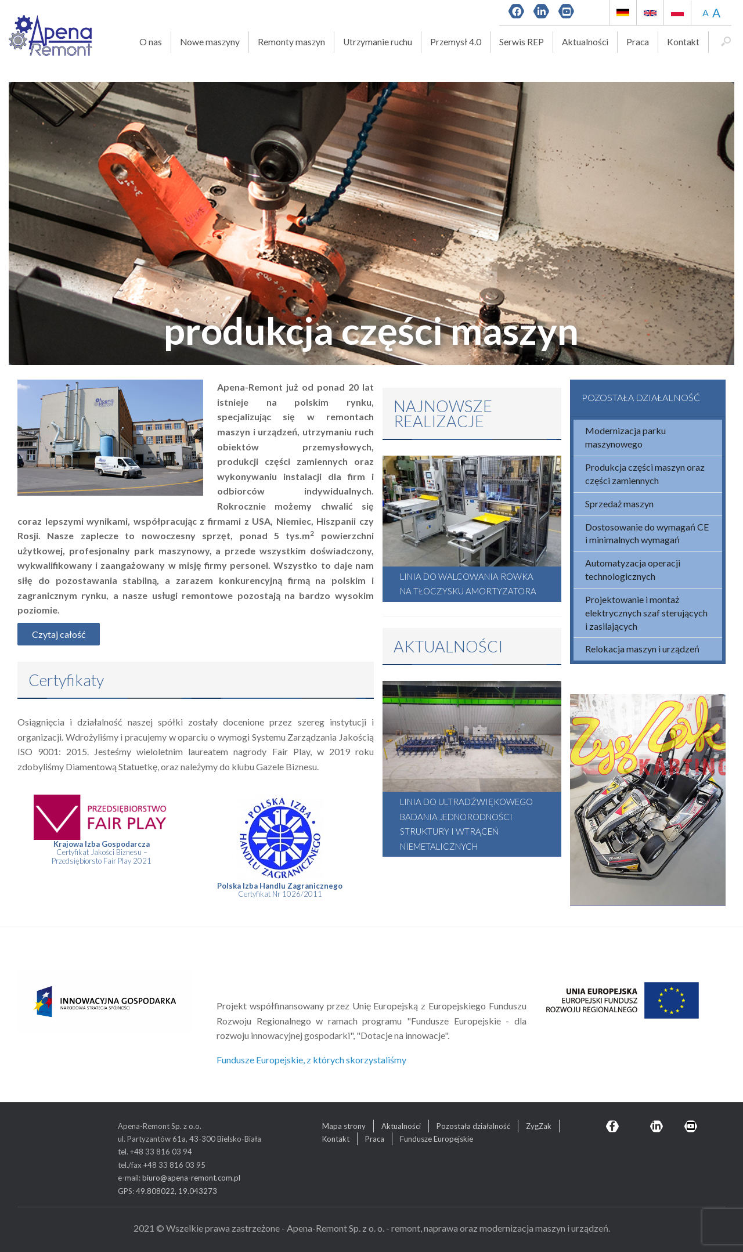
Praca (637, 42)
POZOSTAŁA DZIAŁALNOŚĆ (641, 397)
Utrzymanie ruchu (377, 42)
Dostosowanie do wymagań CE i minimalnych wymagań (647, 533)
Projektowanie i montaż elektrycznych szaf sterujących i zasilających (646, 613)
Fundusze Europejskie (436, 1138)
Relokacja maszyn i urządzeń (642, 648)
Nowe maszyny (210, 42)
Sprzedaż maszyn (619, 503)
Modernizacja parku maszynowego (625, 437)
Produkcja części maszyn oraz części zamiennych (645, 473)
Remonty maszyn (291, 42)
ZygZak (538, 1126)
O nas (150, 42)
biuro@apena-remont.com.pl (191, 1177)
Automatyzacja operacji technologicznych (632, 569)
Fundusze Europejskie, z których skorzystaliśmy (311, 1059)
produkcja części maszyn (371, 330)
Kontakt (683, 42)
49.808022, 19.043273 (176, 1191)
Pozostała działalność (473, 1126)
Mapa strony (344, 1126)
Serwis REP (521, 42)
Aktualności (585, 42)
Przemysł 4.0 (455, 42)
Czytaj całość (58, 634)
